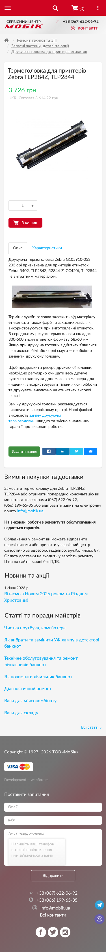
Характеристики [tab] (47, 248)
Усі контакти (85, 28)
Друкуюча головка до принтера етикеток (49, 52)
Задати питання (24, 451)
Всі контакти (53, 915)
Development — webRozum (26, 780)
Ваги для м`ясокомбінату (30, 701)
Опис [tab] (18, 248)
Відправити (53, 876)
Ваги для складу (21, 713)
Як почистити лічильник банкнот (38, 677)
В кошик (29, 223)
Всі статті (91, 727)
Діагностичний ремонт (28, 688)
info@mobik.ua (30, 511)
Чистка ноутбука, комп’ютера (35, 628)
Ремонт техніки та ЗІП (37, 40)
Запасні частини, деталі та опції (40, 46)
